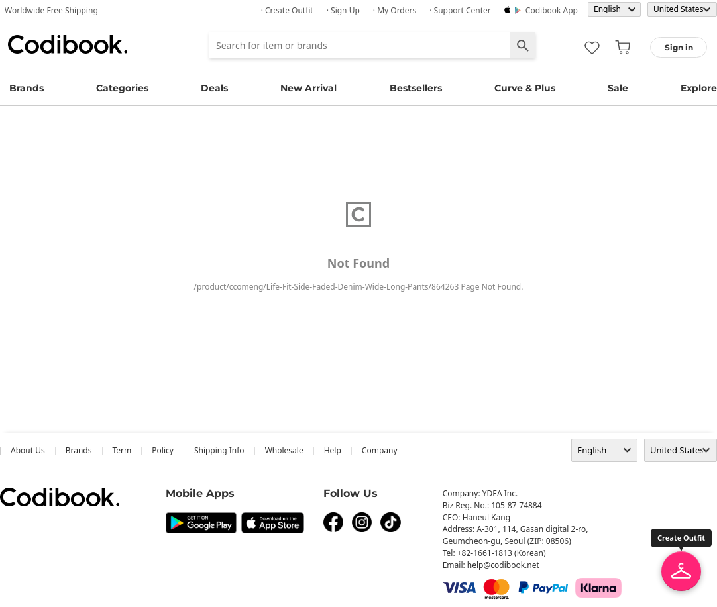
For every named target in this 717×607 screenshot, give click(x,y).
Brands (26, 88)
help (332, 450)
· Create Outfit (287, 10)
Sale (618, 88)
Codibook (67, 44)
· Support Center (460, 10)
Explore (699, 88)
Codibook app (551, 10)
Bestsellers (416, 88)
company (380, 450)
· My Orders (394, 10)
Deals (214, 88)
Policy (163, 450)
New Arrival (308, 88)
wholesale (284, 450)
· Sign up (343, 10)
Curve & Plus (524, 88)
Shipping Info (219, 450)
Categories (122, 88)
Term (122, 450)
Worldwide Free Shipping (51, 10)
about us (28, 450)
